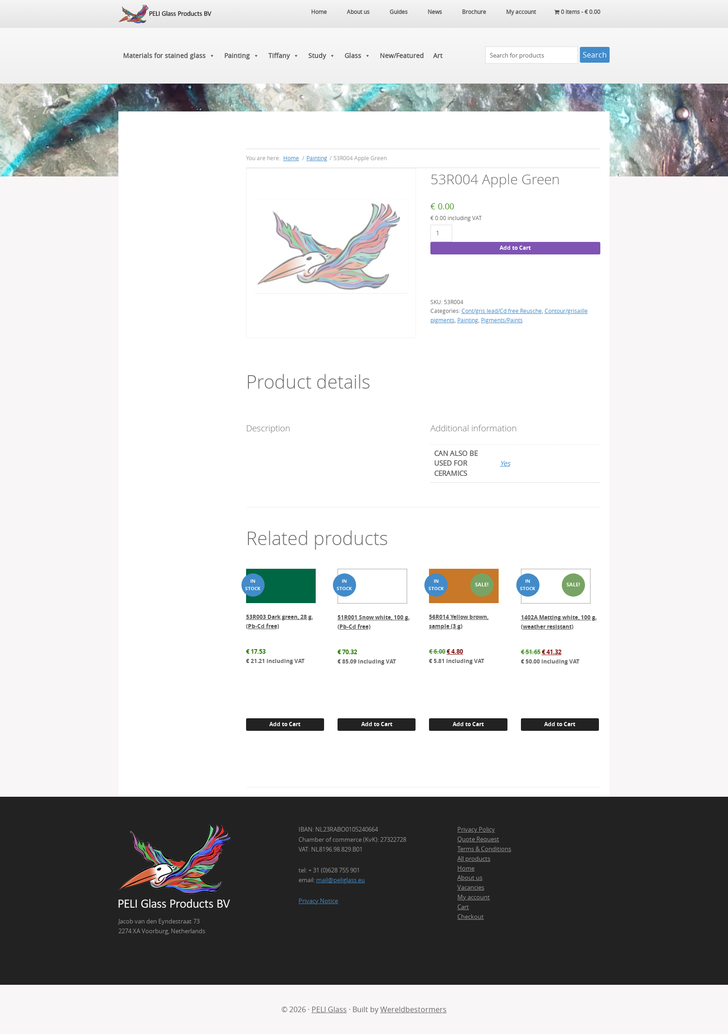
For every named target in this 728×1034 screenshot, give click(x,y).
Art (437, 55)
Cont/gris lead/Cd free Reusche (502, 310)
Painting (241, 56)
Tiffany (283, 56)
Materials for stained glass (169, 56)
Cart (463, 907)
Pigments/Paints (502, 320)
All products (473, 858)
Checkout (470, 916)
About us (469, 877)
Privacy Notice (318, 901)
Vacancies (470, 887)
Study (321, 56)
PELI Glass (329, 1009)
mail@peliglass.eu (340, 880)
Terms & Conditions (484, 849)
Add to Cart (515, 248)
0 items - (577, 11)
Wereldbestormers (413, 1009)
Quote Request (478, 839)
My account (473, 897)
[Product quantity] (441, 233)
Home (465, 868)
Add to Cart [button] (284, 724)
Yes (505, 463)
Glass (357, 56)
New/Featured (402, 55)
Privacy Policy (476, 829)
